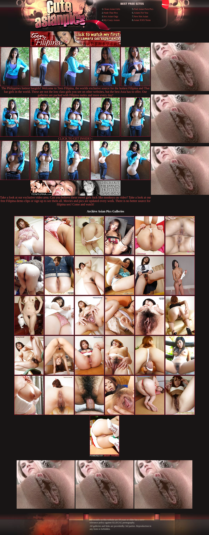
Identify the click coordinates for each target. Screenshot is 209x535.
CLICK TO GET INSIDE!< (75, 138)
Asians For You (141, 12)
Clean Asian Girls (112, 9)
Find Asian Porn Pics (143, 9)
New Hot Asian (141, 16)
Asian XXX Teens (142, 20)
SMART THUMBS (111, 456)
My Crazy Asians (112, 20)
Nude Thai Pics (111, 12)
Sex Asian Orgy (111, 16)
